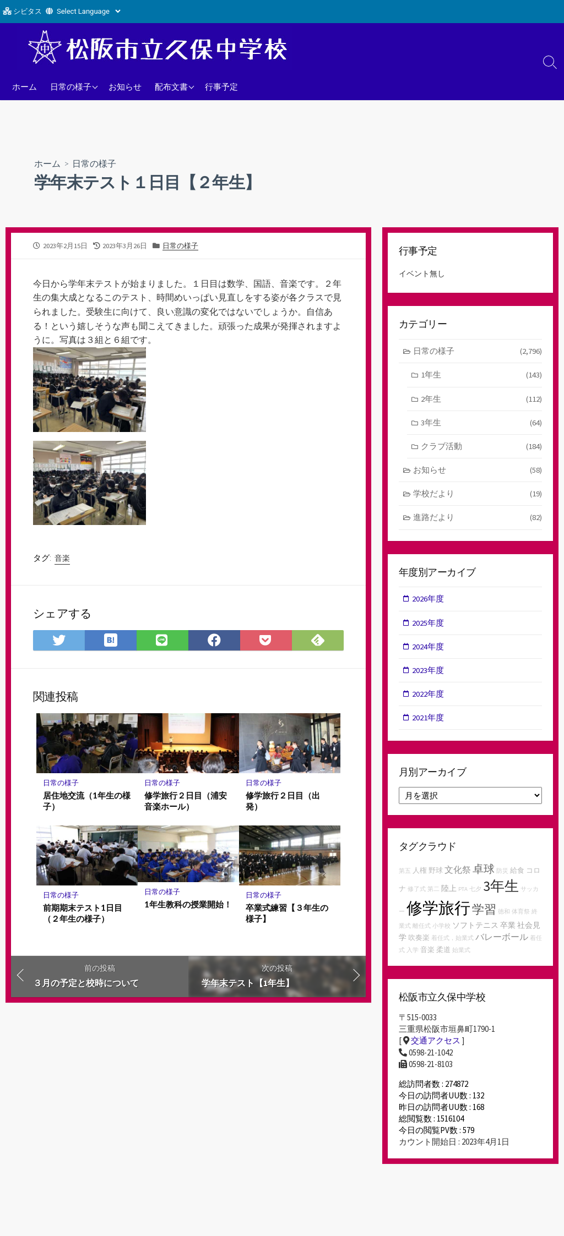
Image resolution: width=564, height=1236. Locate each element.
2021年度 (428, 720)
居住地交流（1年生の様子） (87, 801)
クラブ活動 (481, 447)
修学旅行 (438, 910)
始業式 (461, 952)
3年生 (481, 423)
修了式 (417, 891)
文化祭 (457, 872)
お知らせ (125, 86)
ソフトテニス (475, 928)
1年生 (481, 375)
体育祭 (521, 914)
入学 (412, 952)
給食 (517, 873)
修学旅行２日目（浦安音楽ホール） (185, 801)
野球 (436, 873)
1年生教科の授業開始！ (188, 905)
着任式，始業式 (452, 940)
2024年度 (428, 648)
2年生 (481, 399)
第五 (405, 873)
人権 (420, 873)
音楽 (62, 558)
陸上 (449, 891)
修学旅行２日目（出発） (283, 801)
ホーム (24, 86)
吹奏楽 (419, 940)
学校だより (478, 495)
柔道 (443, 952)
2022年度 (428, 696)
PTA (463, 891)
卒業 (508, 928)
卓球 (484, 871)
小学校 (441, 928)
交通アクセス (435, 1043)
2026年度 (428, 600)
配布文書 (171, 86)
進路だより (478, 519)
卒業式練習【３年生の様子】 (287, 914)
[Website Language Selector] (88, 11)
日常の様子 (70, 86)
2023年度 (428, 672)
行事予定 (221, 86)
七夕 (475, 891)
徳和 (504, 914)
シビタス (27, 11)
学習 (484, 912)
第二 (433, 891)
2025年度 (428, 624)
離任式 (422, 928)
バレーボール (501, 939)
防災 (502, 873)
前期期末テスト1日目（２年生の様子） (82, 914)
